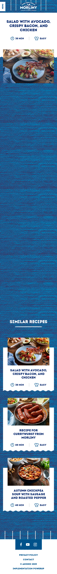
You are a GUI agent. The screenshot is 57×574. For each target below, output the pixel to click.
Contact (28, 559)
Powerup (38, 568)
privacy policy (28, 555)
